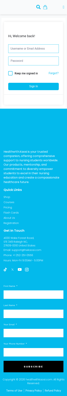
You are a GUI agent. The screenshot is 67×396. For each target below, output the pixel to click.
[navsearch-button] (38, 7)
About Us (9, 218)
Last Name (10, 305)
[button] (63, 7)
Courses (9, 202)
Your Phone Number (14, 343)
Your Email (9, 324)
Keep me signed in (26, 73)
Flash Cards (11, 212)
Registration (11, 223)
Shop (7, 197)
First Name (10, 286)
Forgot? (54, 73)
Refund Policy (53, 390)
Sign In (33, 86)
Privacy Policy (34, 390)
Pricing (8, 207)
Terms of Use (14, 390)
